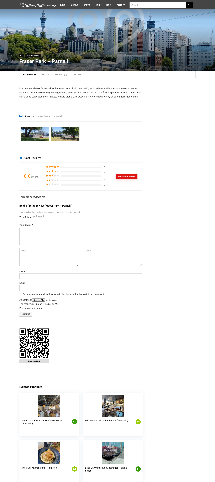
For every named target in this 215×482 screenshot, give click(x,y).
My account (85, 470)
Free (108, 4)
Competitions (86, 462)
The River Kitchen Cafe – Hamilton (102, 422)
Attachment (25, 299)
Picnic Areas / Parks (33, 55)
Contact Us (145, 462)
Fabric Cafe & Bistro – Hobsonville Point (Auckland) (32, 423)
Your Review (26, 225)
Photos (45, 74)
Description (29, 74)
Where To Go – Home (149, 465)
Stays (87, 4)
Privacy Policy (86, 466)
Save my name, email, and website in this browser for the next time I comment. (64, 294)
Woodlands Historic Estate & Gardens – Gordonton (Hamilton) (176, 423)
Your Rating (25, 217)
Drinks (74, 4)
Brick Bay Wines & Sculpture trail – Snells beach (139, 423)
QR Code (76, 74)
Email (22, 283)
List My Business (116, 462)
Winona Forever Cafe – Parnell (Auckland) (66, 423)
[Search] (189, 5)
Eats (62, 4)
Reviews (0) (60, 74)
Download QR (34, 361)
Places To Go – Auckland (150, 468)
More (119, 4)
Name (23, 271)
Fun (98, 4)
